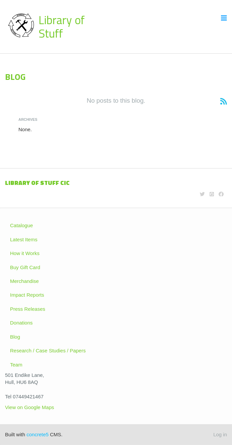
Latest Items (23, 239)
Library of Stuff (61, 26)
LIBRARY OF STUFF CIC (37, 182)
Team (16, 364)
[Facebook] (221, 194)
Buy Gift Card (25, 267)
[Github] (212, 194)
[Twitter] (202, 194)
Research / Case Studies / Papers (48, 350)
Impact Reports (27, 295)
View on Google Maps (30, 407)
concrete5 (37, 434)
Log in (220, 434)
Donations (21, 323)
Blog (15, 337)
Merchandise (24, 281)
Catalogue (21, 225)
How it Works (25, 253)
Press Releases (27, 309)
